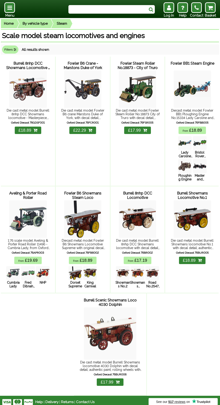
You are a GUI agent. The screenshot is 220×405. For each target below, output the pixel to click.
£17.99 (137, 129)
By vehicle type (35, 23)
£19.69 (28, 258)
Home (9, 23)
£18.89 (27, 129)
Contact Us (85, 398)
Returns (67, 398)
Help (39, 398)
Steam (62, 23)
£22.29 (82, 129)
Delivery (52, 398)
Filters (10, 49)
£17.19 (137, 258)
